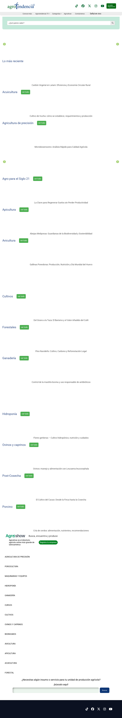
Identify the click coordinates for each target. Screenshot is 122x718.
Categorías (56, 14)
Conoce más (27, 14)
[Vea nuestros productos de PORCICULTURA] (17, 562)
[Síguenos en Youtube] (110, 709)
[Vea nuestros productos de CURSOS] (17, 601)
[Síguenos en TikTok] (76, 6)
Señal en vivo (95, 14)
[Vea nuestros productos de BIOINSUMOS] (17, 630)
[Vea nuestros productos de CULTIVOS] (17, 611)
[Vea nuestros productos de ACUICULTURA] (17, 659)
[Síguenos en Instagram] (104, 709)
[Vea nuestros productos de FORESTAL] (17, 669)
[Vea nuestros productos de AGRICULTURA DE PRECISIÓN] (17, 553)
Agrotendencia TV (42, 14)
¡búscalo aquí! (61, 684)
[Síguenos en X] (89, 6)
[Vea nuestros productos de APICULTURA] (17, 649)
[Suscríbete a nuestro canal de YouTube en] (102, 6)
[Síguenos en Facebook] (82, 6)
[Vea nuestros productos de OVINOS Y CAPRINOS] (17, 620)
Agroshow (67, 14)
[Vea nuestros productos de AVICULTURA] (17, 640)
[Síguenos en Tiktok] (87, 709)
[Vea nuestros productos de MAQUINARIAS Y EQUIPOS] (17, 572)
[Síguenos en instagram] (96, 6)
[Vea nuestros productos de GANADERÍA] (17, 591)
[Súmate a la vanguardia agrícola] (61, 397)
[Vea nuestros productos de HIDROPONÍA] (17, 582)
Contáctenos (80, 14)
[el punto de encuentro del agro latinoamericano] (61, 279)
